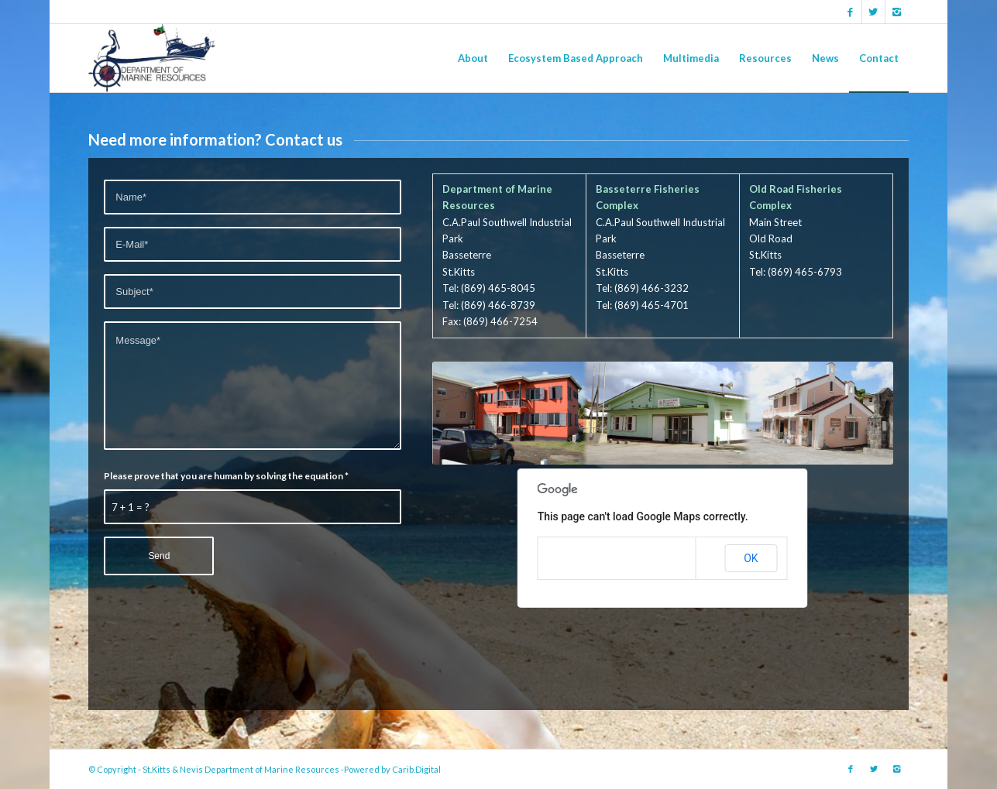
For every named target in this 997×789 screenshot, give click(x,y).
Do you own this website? (600, 558)
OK (751, 558)
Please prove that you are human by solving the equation (226, 476)
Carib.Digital (416, 769)
